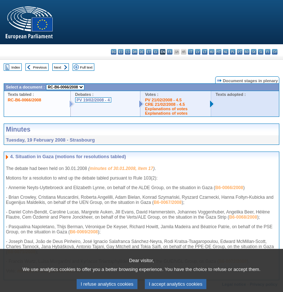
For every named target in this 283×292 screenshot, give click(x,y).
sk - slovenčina (253, 52)
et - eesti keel (148, 52)
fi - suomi (267, 52)
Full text (86, 67)
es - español (120, 52)
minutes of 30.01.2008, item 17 (121, 168)
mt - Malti (218, 52)
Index (15, 67)
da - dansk (134, 52)
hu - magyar (211, 52)
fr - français (169, 52)
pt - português (239, 52)
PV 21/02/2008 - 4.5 (163, 100)
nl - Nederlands (225, 52)
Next (57, 67)
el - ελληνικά (155, 52)
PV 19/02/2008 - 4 (93, 100)
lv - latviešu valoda (197, 52)
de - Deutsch (141, 52)
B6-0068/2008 (243, 217)
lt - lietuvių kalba (204, 52)
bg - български (113, 52)
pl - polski (232, 52)
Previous (40, 67)
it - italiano (190, 52)
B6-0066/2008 (229, 187)
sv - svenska (274, 52)
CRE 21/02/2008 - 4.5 (165, 104)
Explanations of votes (166, 109)
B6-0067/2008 (168, 202)
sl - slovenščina (260, 52)
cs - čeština (127, 52)
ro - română (246, 52)
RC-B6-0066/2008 (24, 100)
